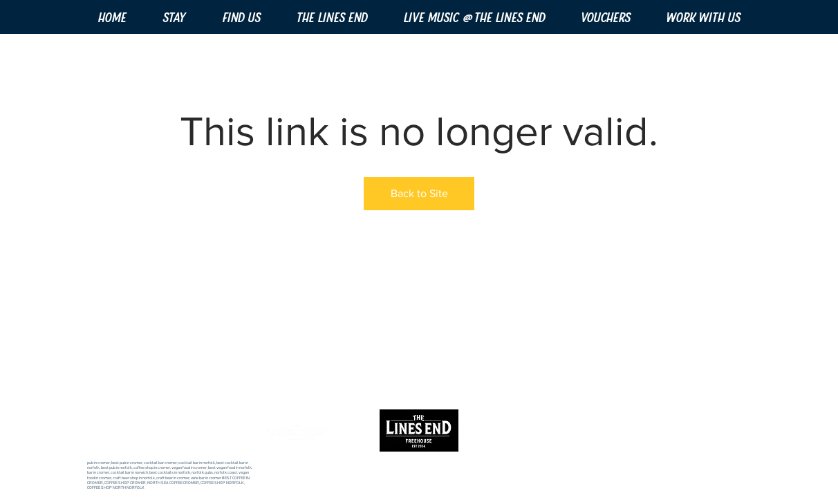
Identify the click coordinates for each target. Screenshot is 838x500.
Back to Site (419, 193)
